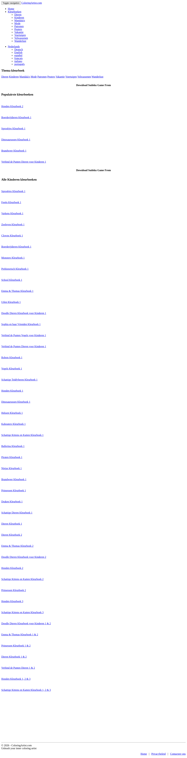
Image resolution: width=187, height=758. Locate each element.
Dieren (18, 14)
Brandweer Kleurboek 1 (13, 150)
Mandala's (19, 20)
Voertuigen (20, 35)
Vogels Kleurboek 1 (11, 368)
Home (11, 8)
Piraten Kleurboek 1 (11, 457)
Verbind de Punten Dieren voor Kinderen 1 (23, 161)
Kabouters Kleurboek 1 (13, 424)
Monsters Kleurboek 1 (13, 257)
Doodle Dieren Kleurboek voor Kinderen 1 (23, 313)
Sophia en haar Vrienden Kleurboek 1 (21, 324)
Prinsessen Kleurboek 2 (13, 590)
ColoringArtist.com (32, 2)
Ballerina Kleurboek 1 (12, 446)
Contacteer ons (178, 753)
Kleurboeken (14, 11)
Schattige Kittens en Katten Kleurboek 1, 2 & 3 (26, 690)
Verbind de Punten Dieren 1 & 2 (18, 667)
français (18, 58)
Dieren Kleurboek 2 (11, 534)
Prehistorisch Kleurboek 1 (15, 268)
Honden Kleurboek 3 (12, 601)
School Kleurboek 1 (11, 280)
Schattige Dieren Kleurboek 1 (16, 512)
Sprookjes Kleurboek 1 (13, 128)
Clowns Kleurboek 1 (12, 235)
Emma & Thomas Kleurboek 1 (17, 291)
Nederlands (14, 46)
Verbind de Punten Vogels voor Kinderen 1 (23, 335)
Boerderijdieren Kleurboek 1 (16, 117)
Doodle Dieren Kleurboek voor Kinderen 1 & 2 (26, 623)
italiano (18, 61)
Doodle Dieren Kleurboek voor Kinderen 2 (23, 557)
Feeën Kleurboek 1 (11, 202)
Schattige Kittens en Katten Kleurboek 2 (22, 579)
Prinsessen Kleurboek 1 (13, 490)
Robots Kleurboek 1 (11, 357)
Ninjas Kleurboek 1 (11, 468)
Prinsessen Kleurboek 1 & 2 (16, 645)
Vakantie (18, 32)
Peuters (18, 29)
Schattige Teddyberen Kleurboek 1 (19, 379)
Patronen (19, 26)
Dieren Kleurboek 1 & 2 (14, 656)
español (18, 55)
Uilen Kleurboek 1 (11, 302)
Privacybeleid (158, 753)
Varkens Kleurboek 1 (12, 213)
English (18, 52)
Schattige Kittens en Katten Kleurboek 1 (22, 435)
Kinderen (19, 17)
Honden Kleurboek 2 (12, 106)
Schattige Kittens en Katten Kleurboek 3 (22, 612)
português (19, 64)
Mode (17, 23)
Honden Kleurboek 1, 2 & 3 (15, 678)
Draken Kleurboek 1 (12, 501)
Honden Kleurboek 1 (12, 390)
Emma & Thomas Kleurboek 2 (17, 546)
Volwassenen (21, 38)
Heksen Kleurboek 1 (12, 413)
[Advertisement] (93, 718)
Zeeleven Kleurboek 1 (12, 224)
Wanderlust (20, 41)
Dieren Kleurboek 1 (11, 523)
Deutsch (18, 49)
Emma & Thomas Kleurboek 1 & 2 (19, 634)
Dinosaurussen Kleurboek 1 (15, 139)
